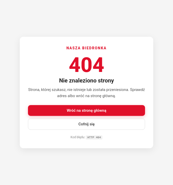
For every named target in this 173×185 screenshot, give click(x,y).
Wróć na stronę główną (86, 110)
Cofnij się (86, 124)
